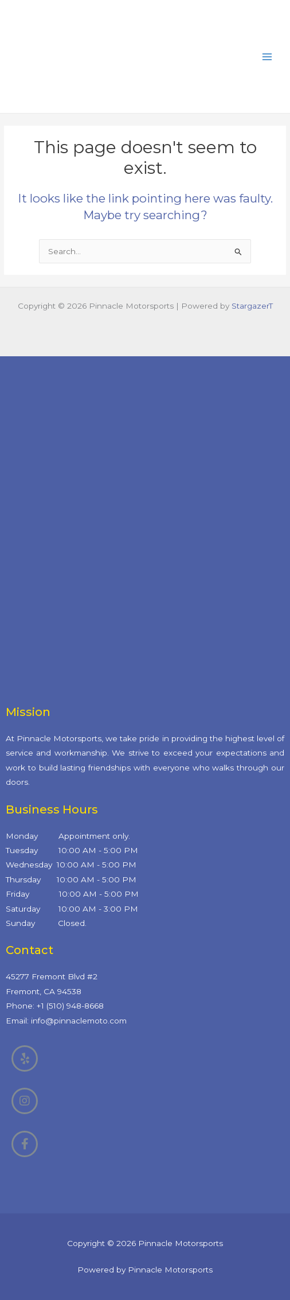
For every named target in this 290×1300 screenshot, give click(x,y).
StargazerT (252, 305)
